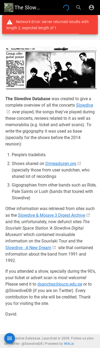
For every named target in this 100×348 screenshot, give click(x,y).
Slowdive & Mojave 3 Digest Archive (51, 215)
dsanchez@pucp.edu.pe (59, 284)
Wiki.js (69, 344)
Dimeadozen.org (60, 163)
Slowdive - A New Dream (28, 247)
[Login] (91, 7)
